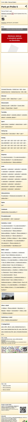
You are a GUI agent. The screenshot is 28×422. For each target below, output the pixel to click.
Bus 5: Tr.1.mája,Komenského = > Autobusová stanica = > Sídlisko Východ (13, 277)
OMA (6, 2)
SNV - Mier (24, 91)
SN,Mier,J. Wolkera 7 (12, 238)
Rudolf (15, 108)
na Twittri (12, 407)
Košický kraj (15, 89)
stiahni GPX (3, 342)
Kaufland (13, 233)
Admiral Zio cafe (5, 105)
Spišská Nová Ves (15, 91)
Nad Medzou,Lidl (17, 245)
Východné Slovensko (6, 89)
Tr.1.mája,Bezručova (17, 159)
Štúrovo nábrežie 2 (21, 233)
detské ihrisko (4, 124)
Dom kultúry (12, 133)
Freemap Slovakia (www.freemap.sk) (8, 420)
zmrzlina (3, 98)
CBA (8, 98)
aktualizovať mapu (8, 339)
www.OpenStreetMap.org (17, 417)
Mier (18, 133)
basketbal (11, 124)
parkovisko (4, 169)
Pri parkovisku (4, 195)
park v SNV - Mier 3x (6, 326)
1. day (19, 98)
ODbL (12, 418)
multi (25, 124)
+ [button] (3, 55)
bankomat (3, 148)
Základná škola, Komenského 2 (8, 212)
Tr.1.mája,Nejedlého (19, 240)
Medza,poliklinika (17, 162)
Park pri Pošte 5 (12, 2)
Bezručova (20, 308)
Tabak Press (14, 98)
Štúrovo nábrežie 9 (5, 159)
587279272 (3, 340)
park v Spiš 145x (23, 329)
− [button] (3, 57)
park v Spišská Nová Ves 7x (18, 326)
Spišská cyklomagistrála (11, 320)
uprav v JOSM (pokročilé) (17, 339)
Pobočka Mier (4, 133)
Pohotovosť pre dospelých (16, 195)
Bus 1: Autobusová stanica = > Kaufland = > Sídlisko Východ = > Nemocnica (14, 270)
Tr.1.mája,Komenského (6, 157)
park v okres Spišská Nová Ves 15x (9, 329)
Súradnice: (4, 22)
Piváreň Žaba (9, 108)
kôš (2, 140)
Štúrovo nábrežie (12, 308)
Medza (8, 310)
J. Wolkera (3, 308)
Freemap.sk (18, 84)
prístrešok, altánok (5, 114)
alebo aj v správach (6, 389)
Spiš (21, 89)
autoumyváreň (4, 186)
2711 (2, 320)
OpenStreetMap (10, 84)
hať (2, 205)
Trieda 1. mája (23, 310)
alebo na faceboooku (7, 387)
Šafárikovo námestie (7, 13)
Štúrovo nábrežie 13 (15, 243)
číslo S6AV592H (5, 143)
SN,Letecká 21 (4, 243)
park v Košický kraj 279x (7, 331)
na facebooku (10, 406)
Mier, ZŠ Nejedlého (8, 240)
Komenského (15, 310)
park (21, 133)
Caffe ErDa (13, 105)
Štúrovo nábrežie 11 (6, 235)
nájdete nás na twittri (7, 385)
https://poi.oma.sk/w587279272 (7, 85)
